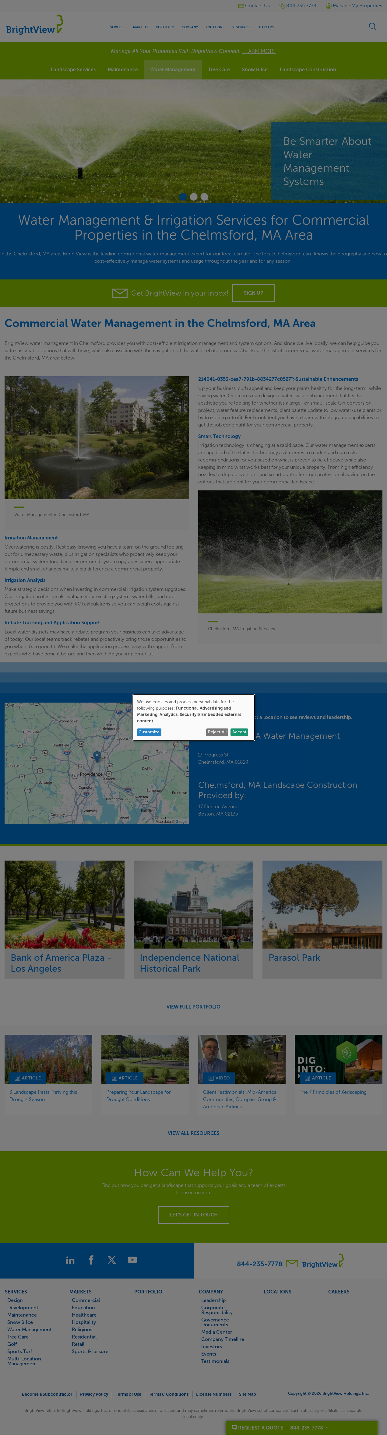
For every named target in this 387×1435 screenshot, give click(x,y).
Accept (239, 732)
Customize (149, 732)
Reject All (217, 732)
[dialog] (194, 717)
